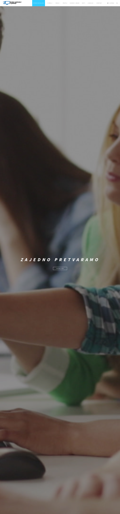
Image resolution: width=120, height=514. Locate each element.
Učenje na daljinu (38, 3)
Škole (58, 3)
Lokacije (91, 3)
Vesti (83, 3)
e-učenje (110, 3)
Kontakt (99, 3)
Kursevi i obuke (74, 3)
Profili (65, 3)
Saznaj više (60, 268)
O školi (50, 3)
